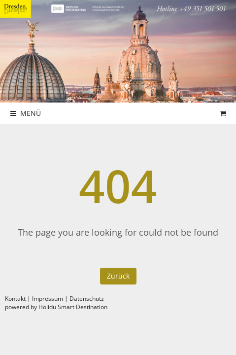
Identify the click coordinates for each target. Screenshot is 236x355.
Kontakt (15, 298)
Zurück (118, 276)
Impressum (47, 298)
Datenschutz (86, 298)
